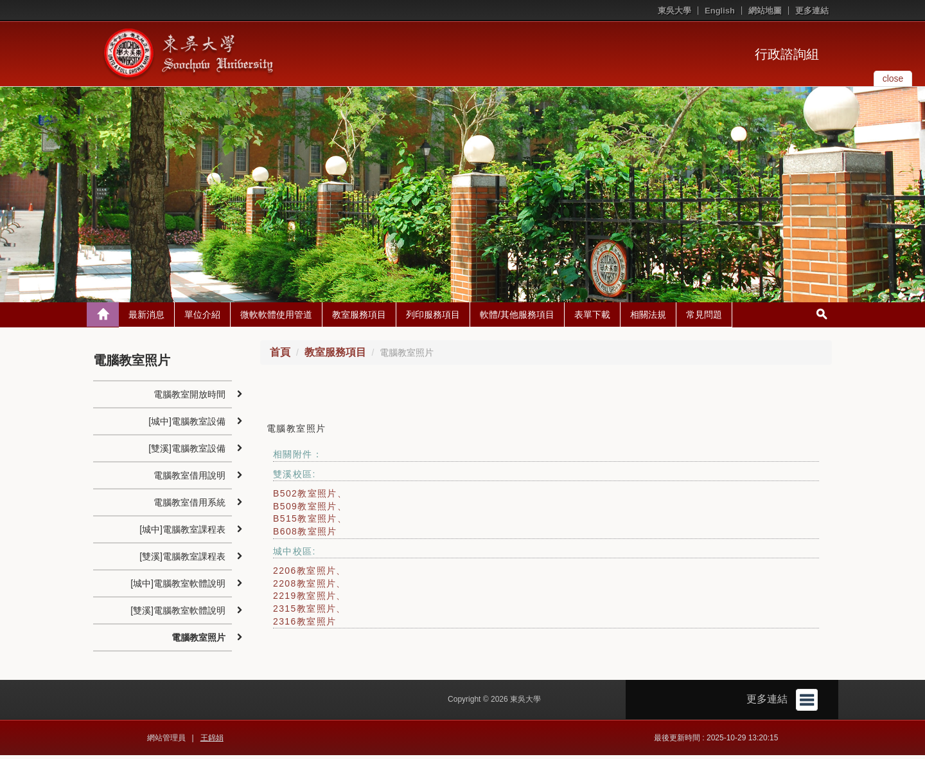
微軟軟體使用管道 (276, 318)
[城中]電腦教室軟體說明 (177, 586)
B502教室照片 (305, 497)
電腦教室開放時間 (189, 397)
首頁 (280, 355)
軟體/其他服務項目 (517, 318)
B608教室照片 (305, 534)
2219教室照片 (304, 599)
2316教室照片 (304, 624)
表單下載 (592, 318)
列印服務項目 (433, 318)
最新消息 (146, 318)
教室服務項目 (359, 318)
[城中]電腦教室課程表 (182, 532)
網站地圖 (765, 10)
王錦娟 (212, 741)
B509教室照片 (305, 509)
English (720, 10)
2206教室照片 (304, 574)
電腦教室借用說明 (189, 478)
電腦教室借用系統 (189, 505)
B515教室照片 (305, 522)
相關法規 (648, 318)
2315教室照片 (304, 612)
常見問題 (704, 318)
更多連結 (812, 10)
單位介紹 (202, 318)
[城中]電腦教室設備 (186, 424)
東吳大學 (674, 10)
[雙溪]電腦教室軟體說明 (177, 613)
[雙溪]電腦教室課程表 (182, 559)
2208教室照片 (304, 586)
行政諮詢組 (787, 54)
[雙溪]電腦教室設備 (186, 451)
